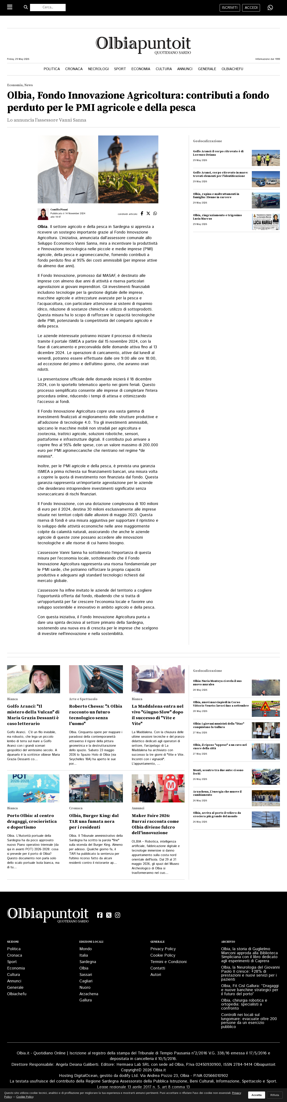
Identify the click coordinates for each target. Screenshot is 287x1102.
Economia (140, 69)
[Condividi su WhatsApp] (270, 7)
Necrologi (98, 69)
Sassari (85, 975)
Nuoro (85, 987)
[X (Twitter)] (108, 915)
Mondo (85, 949)
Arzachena (88, 994)
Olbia (83, 968)
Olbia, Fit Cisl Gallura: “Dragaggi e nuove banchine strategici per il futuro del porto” (250, 990)
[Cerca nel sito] (48, 7)
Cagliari (85, 981)
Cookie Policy (162, 955)
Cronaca (74, 69)
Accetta (257, 1095)
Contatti (157, 968)
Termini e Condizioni (168, 962)
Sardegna (87, 962)
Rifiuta (274, 1095)
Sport (120, 69)
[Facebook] (99, 915)
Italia (83, 955)
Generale (207, 69)
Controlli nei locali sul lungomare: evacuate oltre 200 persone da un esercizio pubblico (249, 1021)
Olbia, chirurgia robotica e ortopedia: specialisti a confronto (244, 1004)
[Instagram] (117, 915)
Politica (52, 69)
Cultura (164, 69)
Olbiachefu (232, 69)
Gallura (85, 1000)
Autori (155, 975)
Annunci (184, 69)
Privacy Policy (163, 949)
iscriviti (229, 7)
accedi (251, 7)
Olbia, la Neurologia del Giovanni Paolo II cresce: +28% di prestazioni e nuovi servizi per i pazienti (250, 973)
